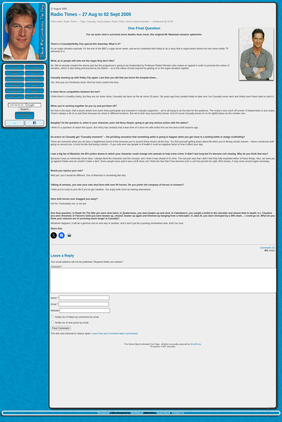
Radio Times (70, 21)
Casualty (91, 21)
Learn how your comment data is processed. (115, 338)
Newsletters (14, 90)
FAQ (34, 85)
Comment (56, 266)
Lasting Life (14, 96)
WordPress (196, 349)
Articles (34, 67)
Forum (34, 73)
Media (15, 73)
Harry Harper (103, 21)
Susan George (34, 96)
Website (55, 315)
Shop (34, 90)
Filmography (14, 79)
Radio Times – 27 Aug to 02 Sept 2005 (91, 14)
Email (54, 309)
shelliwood (137, 417)
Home (15, 67)
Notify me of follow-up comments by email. (77, 321)
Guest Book (163, 417)
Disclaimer (104, 417)
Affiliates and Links (24, 115)
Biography (34, 79)
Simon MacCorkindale (137, 21)
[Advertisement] (163, 383)
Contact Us (178, 417)
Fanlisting (14, 85)
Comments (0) (267, 247)
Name (54, 302)
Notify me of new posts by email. (72, 327)
